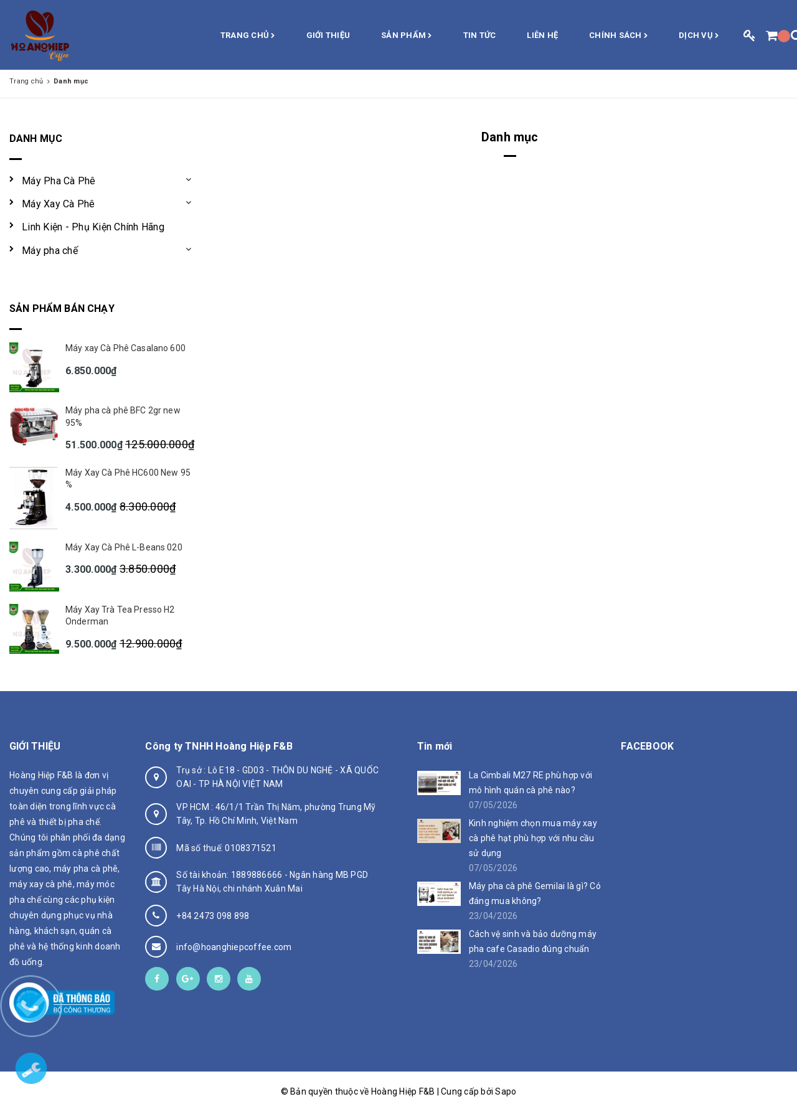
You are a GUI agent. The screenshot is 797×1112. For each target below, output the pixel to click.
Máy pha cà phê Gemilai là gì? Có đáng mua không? (535, 893)
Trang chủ (247, 36)
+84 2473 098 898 (212, 916)
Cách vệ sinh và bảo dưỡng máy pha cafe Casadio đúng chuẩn (533, 941)
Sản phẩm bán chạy (62, 308)
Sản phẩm (406, 36)
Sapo (505, 1091)
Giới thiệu (328, 35)
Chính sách (618, 36)
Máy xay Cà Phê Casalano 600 (125, 348)
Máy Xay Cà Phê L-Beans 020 (123, 547)
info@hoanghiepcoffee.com (233, 947)
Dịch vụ (699, 36)
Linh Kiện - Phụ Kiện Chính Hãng (93, 227)
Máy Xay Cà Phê (58, 204)
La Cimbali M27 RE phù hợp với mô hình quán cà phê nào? (530, 782)
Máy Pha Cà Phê (59, 181)
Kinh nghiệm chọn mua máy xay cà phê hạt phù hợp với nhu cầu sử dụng (533, 838)
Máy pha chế (50, 251)
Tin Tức (479, 35)
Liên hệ (542, 35)
